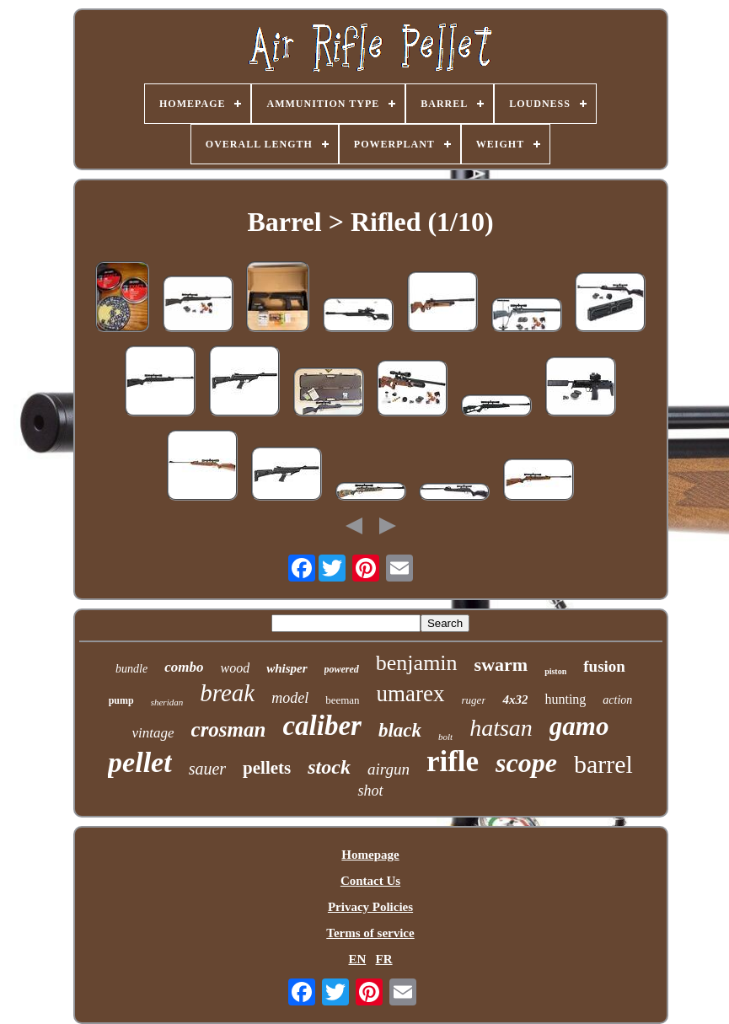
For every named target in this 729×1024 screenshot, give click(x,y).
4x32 (515, 699)
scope (526, 763)
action (617, 700)
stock (329, 767)
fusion (604, 666)
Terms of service (370, 933)
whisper (286, 668)
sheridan (167, 702)
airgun (388, 769)
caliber (321, 725)
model (289, 697)
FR (384, 959)
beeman (342, 700)
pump (121, 700)
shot (370, 790)
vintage (153, 733)
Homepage (370, 854)
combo (183, 667)
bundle (131, 668)
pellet (140, 762)
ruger (474, 700)
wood (234, 668)
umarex (411, 693)
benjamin (417, 663)
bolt (445, 737)
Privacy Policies (370, 907)
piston (555, 671)
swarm (501, 664)
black (399, 730)
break (227, 692)
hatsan (501, 728)
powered (341, 669)
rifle (452, 761)
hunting (565, 699)
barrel (603, 764)
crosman (228, 729)
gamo (579, 726)
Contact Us (370, 880)
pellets (267, 768)
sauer (207, 768)
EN (357, 959)
